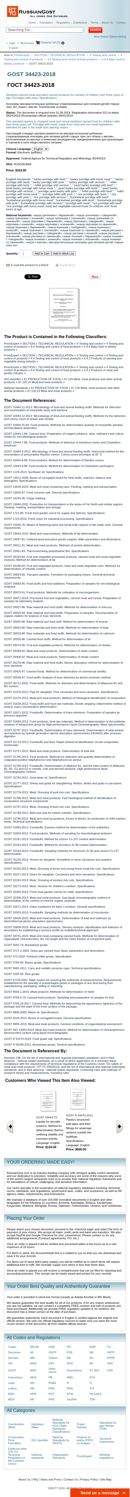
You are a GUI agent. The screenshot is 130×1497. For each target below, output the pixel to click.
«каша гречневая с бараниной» (53, 215)
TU (109, 1346)
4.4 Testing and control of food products (72, 59)
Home (32, 22)
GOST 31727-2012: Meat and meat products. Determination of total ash (49, 751)
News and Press (50, 1479)
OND (52, 1346)
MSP (33, 1370)
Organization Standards (60, 1456)
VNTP (110, 1352)
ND (32, 1388)
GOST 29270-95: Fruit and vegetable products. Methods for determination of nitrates (57, 645)
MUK (33, 1377)
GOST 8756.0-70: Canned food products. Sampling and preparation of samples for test (59, 997)
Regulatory (63, 22)
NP (32, 1399)
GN (10, 1363)
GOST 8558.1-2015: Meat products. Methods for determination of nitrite (49, 991)
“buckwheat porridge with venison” (41, 203)
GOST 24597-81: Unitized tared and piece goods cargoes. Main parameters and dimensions (62, 539)
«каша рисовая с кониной (80, 233)
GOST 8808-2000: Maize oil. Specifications (31, 1012)
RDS (70, 1363)
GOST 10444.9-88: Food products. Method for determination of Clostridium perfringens (59, 465)
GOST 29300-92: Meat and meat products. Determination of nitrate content (51, 656)
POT (51, 1393)
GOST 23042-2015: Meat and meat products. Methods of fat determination (51, 533)
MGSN (34, 1346)
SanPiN (72, 1399)
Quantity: (12, 253)
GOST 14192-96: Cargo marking (24, 498)
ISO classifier (12, 379)
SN (91, 1352)
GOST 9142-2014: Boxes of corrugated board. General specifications (48, 1018)
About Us (107, 22)
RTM (70, 1393)
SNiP (92, 1346)
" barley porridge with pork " (48, 182)
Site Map (106, 1479)
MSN (33, 1363)
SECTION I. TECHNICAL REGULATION (59, 55)
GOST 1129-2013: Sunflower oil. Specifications (34, 471)
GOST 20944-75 (46, 1117)
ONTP (53, 1352)
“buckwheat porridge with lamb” (75, 200)
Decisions (14, 1352)
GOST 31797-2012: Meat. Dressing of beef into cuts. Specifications (46, 806)
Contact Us (71, 1479)
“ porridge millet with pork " (57, 194)
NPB (33, 1393)
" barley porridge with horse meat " (90, 179)
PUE (70, 1352)
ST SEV (94, 1370)
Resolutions (74, 1370)
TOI (91, 1388)
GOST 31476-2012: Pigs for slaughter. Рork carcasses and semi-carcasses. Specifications (61, 691)
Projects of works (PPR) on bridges (85, 1440)
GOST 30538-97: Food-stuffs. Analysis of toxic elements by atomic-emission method (57, 677)
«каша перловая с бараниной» (42, 221)
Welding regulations (106, 1456)
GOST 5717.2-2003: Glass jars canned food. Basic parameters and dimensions (54, 950)
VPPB (110, 1357)
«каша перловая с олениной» (54, 224)
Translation (46, 22)
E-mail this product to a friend (29, 265)
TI (90, 1382)
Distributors (80, 22)
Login (12, 43)
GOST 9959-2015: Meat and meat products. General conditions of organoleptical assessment (63, 1024)
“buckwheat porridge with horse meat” (30, 200)
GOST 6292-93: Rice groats (21, 973)
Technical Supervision (106, 1440)
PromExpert (22, 55)
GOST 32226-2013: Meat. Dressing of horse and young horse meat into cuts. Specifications (62, 868)
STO (92, 1377)
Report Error (67, 265)
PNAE (52, 1382)
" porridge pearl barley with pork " (57, 191)
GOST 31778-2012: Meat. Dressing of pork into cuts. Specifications (46, 792)
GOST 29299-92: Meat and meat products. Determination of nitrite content (51, 650)
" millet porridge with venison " (52, 185)
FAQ (35, 1479)
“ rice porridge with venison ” (50, 197)
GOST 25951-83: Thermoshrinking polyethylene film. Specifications (46, 551)
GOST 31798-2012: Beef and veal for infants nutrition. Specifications (47, 812)
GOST (12, 1370)
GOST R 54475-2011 (79, 1115)
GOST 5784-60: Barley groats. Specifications (32, 962)
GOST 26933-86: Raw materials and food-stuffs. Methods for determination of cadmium (59, 633)
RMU (70, 1377)
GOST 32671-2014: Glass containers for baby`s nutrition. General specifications (54, 906)
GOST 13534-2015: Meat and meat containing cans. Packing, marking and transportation (60, 486)
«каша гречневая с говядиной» (96, 215)
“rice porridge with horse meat (25, 206)
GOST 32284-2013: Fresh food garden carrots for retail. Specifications (48, 891)
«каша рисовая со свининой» (41, 236)
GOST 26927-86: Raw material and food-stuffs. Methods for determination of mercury (58, 607)
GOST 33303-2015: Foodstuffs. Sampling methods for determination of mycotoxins (56, 912)
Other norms (53, 1370)
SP (91, 1363)
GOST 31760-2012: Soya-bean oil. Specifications (35, 777)
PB (50, 1377)
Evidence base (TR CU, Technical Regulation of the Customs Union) (17, 1456)
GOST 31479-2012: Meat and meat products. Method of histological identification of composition (64, 697)
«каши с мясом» (36, 242)
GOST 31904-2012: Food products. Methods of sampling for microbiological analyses (58, 833)
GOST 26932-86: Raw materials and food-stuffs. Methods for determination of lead (56, 627)
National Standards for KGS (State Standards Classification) (61, 1425)
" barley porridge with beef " (49, 179)
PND (52, 1388)
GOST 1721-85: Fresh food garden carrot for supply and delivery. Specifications (54, 513)
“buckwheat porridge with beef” (89, 197)
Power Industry (82, 1426)
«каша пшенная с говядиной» (66, 227)
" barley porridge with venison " (87, 182)
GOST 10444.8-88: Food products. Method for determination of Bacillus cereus (54, 460)
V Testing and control (103, 55)
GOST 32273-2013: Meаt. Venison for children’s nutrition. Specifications (49, 886)
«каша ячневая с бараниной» (81, 236)
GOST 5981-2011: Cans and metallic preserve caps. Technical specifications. (53, 968)
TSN (92, 1399)
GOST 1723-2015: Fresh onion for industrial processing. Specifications (48, 518)
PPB (51, 1399)
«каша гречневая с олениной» (65, 218)
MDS (11, 1399)
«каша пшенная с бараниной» (26, 227)
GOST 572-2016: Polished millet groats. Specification (37, 956)
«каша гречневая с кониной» (25, 218)
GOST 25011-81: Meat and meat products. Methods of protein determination (52, 545)
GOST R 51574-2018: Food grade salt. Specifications (38, 1038)
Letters (12, 1388)
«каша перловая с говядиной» (84, 221)
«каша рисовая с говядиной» (42, 233)
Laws (11, 1382)
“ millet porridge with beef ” (97, 191)
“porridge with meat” (77, 203)
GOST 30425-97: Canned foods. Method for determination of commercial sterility (55, 671)
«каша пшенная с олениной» (39, 230)
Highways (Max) (37, 1426)
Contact (121, 22)
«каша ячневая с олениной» (80, 239)
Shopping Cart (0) (50, 42)
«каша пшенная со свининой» (79, 230)
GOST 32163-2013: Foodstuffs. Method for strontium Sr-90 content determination (55, 844)
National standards (16, 387)
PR (69, 1346)
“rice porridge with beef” (107, 203)
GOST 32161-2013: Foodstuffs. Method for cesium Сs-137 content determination (55, 839)
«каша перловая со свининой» (96, 224)
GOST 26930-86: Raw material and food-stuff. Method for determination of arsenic (56, 621)
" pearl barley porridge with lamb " (78, 188)
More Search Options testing (110, 36)
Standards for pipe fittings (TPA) (107, 1425)
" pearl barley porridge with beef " (93, 185)
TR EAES (95, 1393)
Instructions (15, 1377)
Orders (53, 1357)
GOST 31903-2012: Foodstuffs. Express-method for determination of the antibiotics (56, 827)
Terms (94, 22)
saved (13, 48)
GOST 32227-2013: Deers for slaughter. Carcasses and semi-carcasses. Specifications (59, 874)
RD (69, 1357)
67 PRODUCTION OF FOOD (42, 379)
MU (32, 1382)
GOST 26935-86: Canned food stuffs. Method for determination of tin (47, 639)
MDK (11, 1393)
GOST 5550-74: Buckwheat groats (26, 944)
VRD (110, 1363)
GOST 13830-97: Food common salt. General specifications (42, 492)
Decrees (13, 1357)
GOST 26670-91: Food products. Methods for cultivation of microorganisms (51, 592)
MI (32, 1352)
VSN (110, 1370)
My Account (26, 43)
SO (91, 1357)
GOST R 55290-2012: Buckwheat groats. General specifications (44, 1044)
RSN (70, 1388)
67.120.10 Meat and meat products (40, 382)
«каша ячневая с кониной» (43, 239)
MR (32, 1357)
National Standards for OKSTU (60, 1440)
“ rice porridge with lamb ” (92, 194)
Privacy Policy (89, 1479)
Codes (12, 1346)
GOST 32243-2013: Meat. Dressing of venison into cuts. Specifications (48, 880)
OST (51, 1363)
